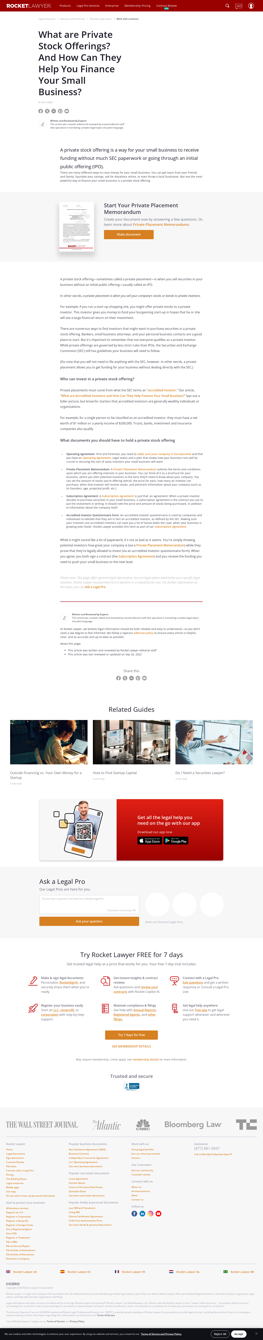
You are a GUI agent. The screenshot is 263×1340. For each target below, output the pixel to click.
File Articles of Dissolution (20, 1258)
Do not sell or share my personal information (30, 1199)
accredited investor (162, 394)
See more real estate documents (87, 1199)
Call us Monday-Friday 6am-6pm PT (213, 1158)
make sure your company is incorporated (164, 458)
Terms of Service (106, 1319)
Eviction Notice (77, 1187)
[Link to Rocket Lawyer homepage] (29, 6)
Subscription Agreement (118, 500)
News (135, 1199)
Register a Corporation (18, 1220)
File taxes (11, 1170)
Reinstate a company (17, 1262)
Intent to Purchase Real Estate (86, 1191)
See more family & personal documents (90, 1228)
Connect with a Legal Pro (20, 1174)
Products (65, 5)
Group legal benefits (143, 1153)
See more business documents (85, 1170)
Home (9, 1153)
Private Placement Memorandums (168, 226)
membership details (146, 1063)
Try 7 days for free (131, 1039)
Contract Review (166, 5)
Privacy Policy (77, 1325)
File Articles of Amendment (21, 1254)
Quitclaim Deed (77, 1195)
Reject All (220, 1334)
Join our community (142, 1174)
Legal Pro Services (88, 5)
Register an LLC (15, 1216)
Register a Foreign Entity (19, 1229)
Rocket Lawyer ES (79, 1276)
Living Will (74, 1216)
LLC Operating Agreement (83, 1166)
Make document (130, 236)
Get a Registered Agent (19, 1233)
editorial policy (143, 637)
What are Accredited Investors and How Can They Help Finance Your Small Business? (122, 400)
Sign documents (15, 1162)
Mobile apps (12, 1191)
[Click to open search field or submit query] (227, 5)
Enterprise (112, 5)
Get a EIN (11, 1237)
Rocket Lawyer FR (133, 1276)
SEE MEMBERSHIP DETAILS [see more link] (131, 1050)
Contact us (138, 1203)
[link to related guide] (49, 746)
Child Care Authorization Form (85, 1224)
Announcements (141, 1195)
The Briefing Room (16, 1183)
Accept (238, 1334)
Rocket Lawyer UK (25, 1276)
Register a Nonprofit (17, 1224)
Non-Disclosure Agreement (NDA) (87, 1153)
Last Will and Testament (82, 1212)
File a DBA (11, 1245)
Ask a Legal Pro (95, 591)
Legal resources (15, 1187)
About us (136, 1191)
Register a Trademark (18, 1241)
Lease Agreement (78, 1182)
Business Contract (79, 1157)
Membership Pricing (137, 5)
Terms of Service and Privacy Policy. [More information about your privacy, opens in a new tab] (161, 1334)
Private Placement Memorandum (134, 473)
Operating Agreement (97, 462)
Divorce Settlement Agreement (86, 1220)
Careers (136, 1162)
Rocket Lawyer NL (188, 1276)
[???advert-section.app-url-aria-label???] (149, 845)
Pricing (10, 1178)
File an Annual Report (18, 1250)
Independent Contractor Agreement (89, 1162)
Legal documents (15, 1157)
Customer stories (141, 1178)
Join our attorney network (146, 1157)
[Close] (256, 1333)
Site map (11, 1195)
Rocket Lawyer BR (242, 1276)
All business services (17, 1212)
